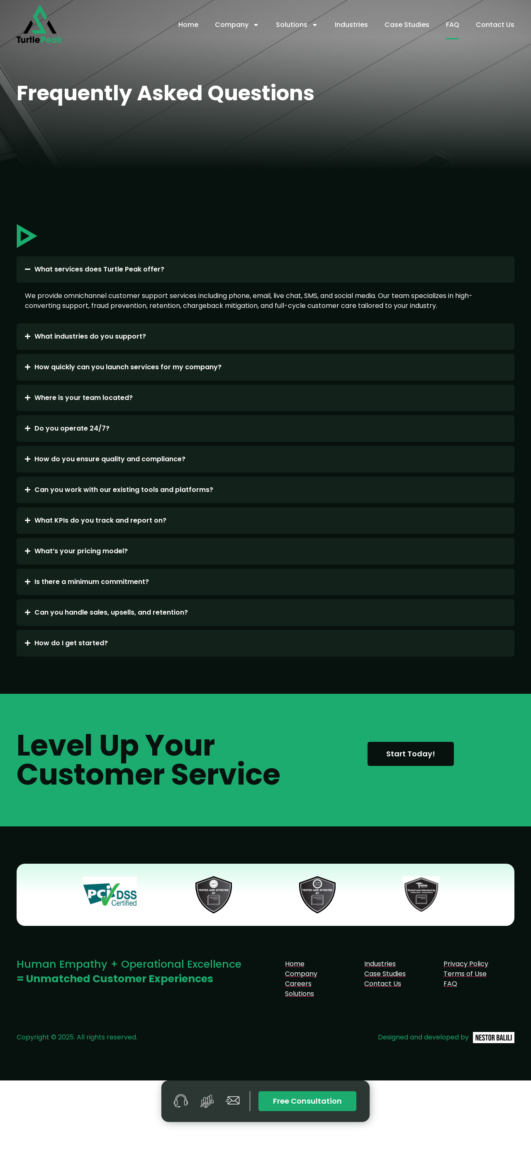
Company (237, 24)
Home (188, 24)
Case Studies (407, 24)
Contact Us (495, 24)
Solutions (297, 24)
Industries (351, 24)
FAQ (452, 24)
